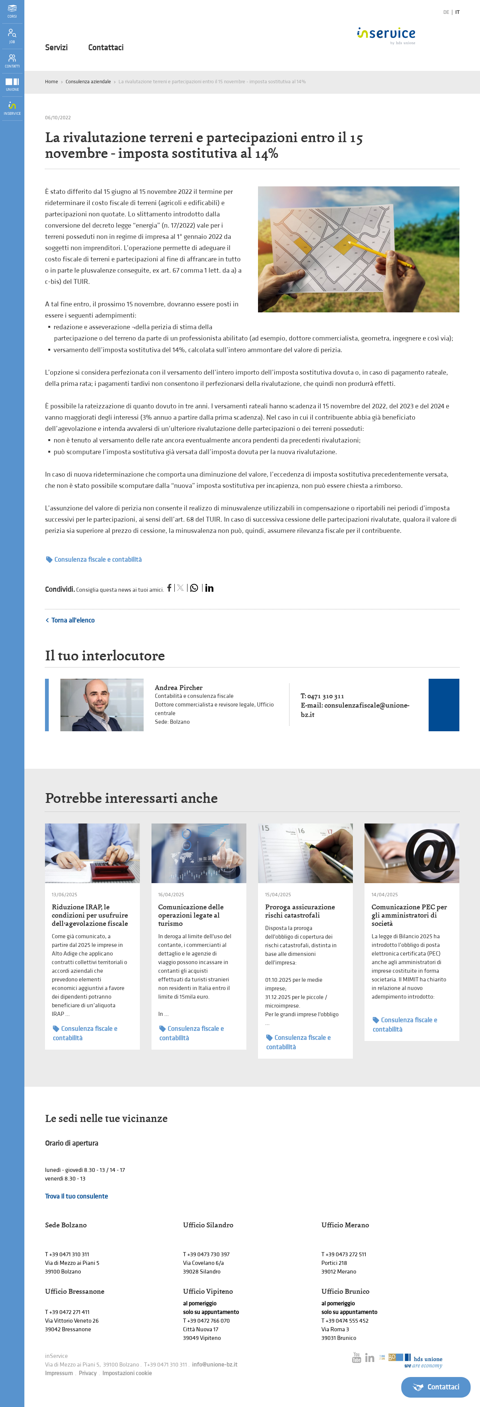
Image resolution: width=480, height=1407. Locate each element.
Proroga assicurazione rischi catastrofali (300, 911)
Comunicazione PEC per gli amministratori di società (409, 915)
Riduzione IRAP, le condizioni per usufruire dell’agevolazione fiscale (90, 915)
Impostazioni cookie (127, 1373)
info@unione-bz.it (214, 1364)
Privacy (87, 1373)
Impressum (59, 1373)
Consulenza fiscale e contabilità (94, 559)
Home (51, 81)
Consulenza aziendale (88, 81)
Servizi (56, 48)
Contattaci (105, 48)
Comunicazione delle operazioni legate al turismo (191, 915)
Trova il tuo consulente (76, 1196)
